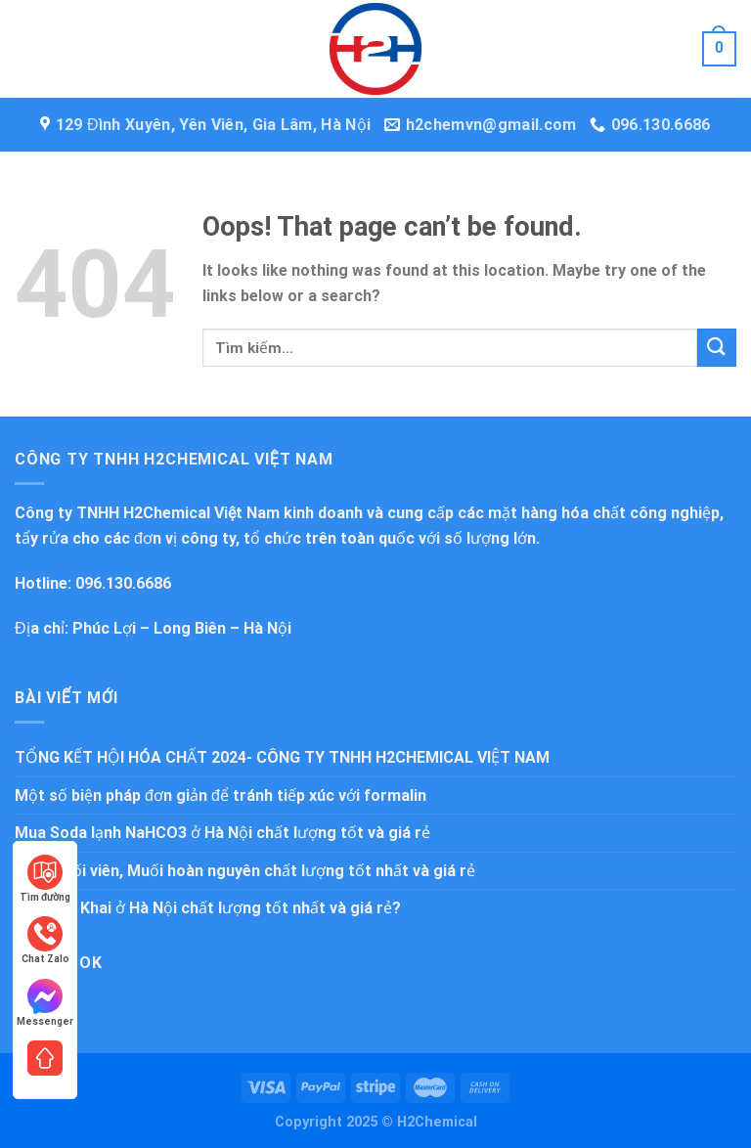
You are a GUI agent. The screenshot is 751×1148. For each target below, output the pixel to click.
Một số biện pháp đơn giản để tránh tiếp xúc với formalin (220, 795)
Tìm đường (45, 879)
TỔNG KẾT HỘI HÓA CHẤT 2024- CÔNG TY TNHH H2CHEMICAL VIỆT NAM (282, 757)
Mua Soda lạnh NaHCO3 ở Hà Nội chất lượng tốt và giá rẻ (222, 832)
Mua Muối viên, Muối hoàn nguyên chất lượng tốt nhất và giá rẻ (245, 870)
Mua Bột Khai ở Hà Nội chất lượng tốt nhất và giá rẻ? (208, 908)
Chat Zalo (45, 940)
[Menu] (29, 49)
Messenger (45, 1003)
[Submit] (716, 348)
